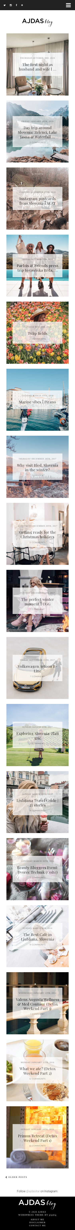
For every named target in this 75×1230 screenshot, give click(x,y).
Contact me (37, 1225)
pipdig (53, 1215)
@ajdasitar (33, 1191)
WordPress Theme (31, 1215)
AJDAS (42, 1212)
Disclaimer (37, 1222)
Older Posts (16, 1177)
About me (37, 1219)
